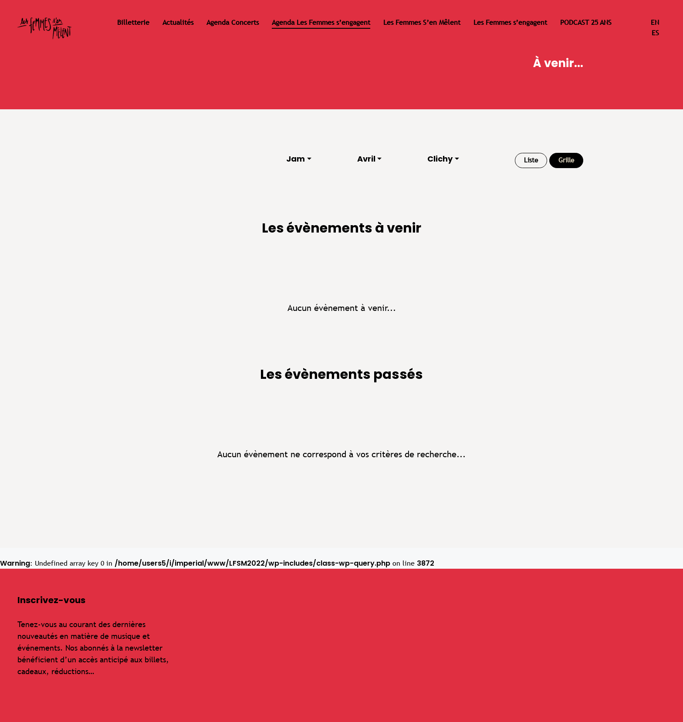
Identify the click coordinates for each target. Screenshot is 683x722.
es (655, 33)
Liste (531, 160)
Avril (366, 158)
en (655, 22)
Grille (566, 160)
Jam (295, 158)
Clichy (440, 158)
